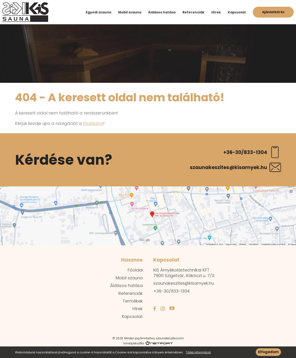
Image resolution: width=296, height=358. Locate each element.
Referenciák (193, 12)
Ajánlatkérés (273, 12)
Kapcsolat (237, 12)
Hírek (216, 12)
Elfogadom (268, 352)
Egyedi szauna (98, 12)
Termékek (133, 301)
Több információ (198, 353)
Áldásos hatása (162, 12)
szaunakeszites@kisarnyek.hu (228, 167)
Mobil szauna (129, 12)
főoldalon (93, 123)
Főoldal (135, 270)
